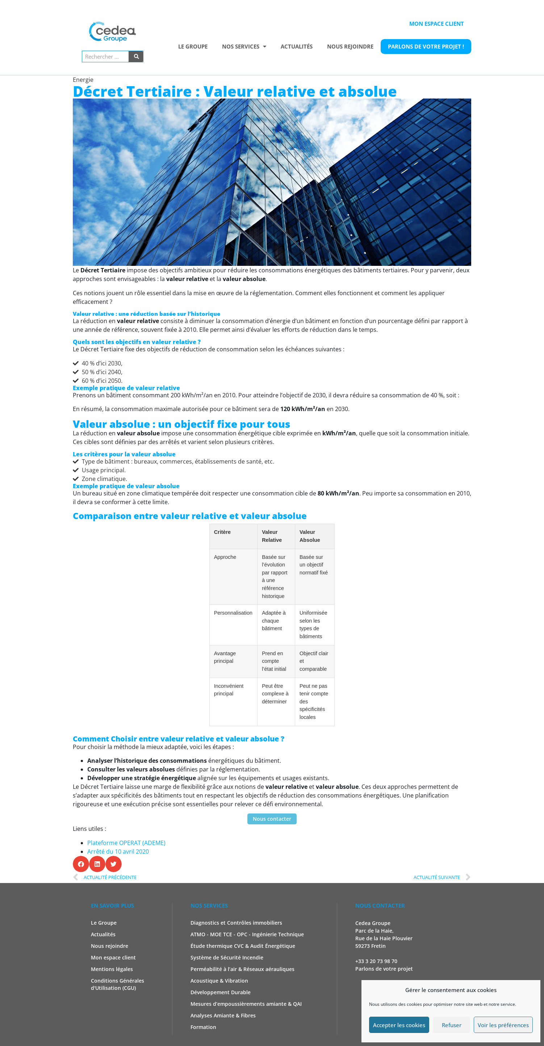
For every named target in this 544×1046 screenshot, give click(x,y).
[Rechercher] (136, 56)
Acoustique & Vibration (219, 980)
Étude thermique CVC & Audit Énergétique (243, 945)
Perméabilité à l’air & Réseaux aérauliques (242, 969)
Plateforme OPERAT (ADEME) (127, 843)
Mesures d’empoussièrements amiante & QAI (246, 1003)
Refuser (451, 1025)
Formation (203, 1027)
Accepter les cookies (399, 1025)
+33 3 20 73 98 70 (376, 961)
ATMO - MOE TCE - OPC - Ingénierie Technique (247, 934)
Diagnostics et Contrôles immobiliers (236, 922)
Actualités (297, 46)
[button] (81, 864)
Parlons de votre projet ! (426, 46)
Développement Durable (221, 992)
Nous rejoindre (350, 46)
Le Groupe (193, 46)
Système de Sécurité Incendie (227, 957)
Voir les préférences (503, 1025)
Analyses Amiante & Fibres (223, 1015)
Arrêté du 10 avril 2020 (118, 851)
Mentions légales (112, 969)
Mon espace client (436, 23)
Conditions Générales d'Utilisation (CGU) (117, 984)
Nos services (244, 46)
